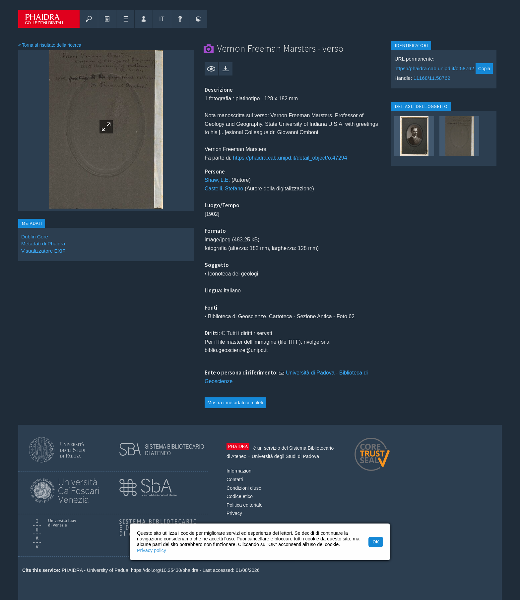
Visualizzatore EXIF (43, 251)
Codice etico (240, 496)
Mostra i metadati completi (235, 402)
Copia (484, 68)
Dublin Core (34, 236)
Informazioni (239, 471)
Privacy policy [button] (151, 550)
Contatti (235, 479)
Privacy (234, 513)
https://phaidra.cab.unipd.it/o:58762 (434, 68)
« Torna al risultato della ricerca (49, 45)
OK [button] (375, 541)
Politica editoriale (245, 505)
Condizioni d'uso (244, 488)
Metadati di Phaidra (43, 243)
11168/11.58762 (432, 78)
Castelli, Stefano (224, 188)
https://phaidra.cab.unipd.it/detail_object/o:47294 (290, 158)
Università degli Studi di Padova (285, 456)
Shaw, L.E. (217, 180)
